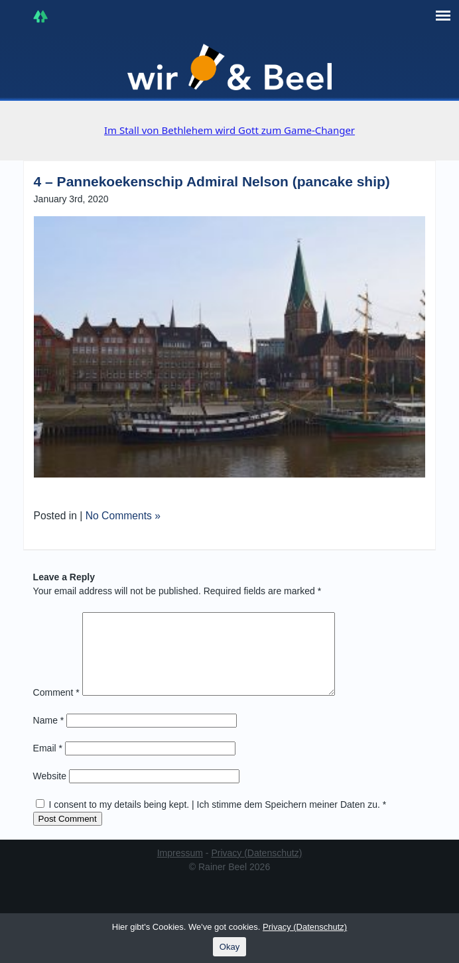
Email (47, 764)
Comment (56, 708)
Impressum (180, 869)
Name (48, 736)
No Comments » (123, 515)
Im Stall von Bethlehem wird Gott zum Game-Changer (229, 130)
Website (49, 792)
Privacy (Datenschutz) (256, 869)
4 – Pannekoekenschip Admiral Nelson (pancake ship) (212, 181)
